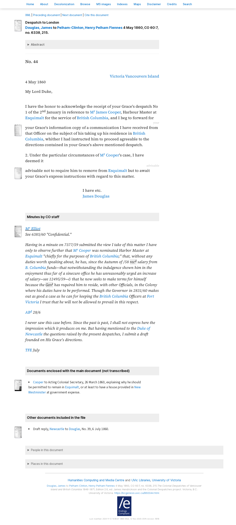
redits (172, 4)
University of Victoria (166, 480)
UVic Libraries (140, 480)
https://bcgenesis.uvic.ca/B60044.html (136, 493)
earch (187, 4)
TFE (28, 350)
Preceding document (46, 15)
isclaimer (154, 4)
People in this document (47, 450)
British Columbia (92, 118)
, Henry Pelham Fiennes (89, 28)
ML (28, 15)
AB (28, 312)
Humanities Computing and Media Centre (96, 480)
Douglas (74, 429)
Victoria (117, 76)
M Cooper (109, 155)
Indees (122, 4)
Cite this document (96, 15)
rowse (85, 4)
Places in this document (47, 464)
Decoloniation (64, 4)
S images (103, 4)
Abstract (38, 44)
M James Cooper (105, 112)
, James (38, 28)
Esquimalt (34, 118)
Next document (72, 15)
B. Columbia (35, 267)
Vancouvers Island (142, 76)
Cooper (38, 382)
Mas (137, 4)
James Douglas (96, 196)
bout (44, 4)
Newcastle (57, 429)
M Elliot (32, 228)
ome (30, 4)
